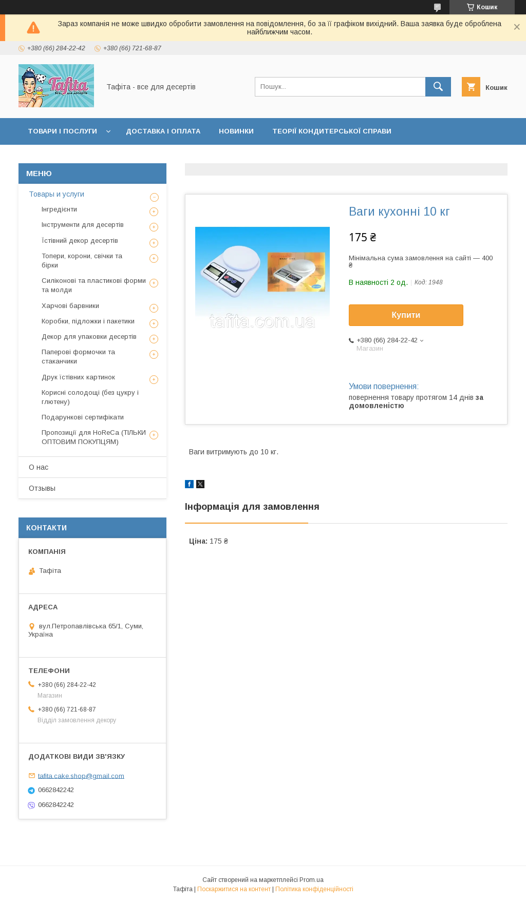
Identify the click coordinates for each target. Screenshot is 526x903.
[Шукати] (438, 87)
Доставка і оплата (163, 131)
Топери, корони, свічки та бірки (82, 260)
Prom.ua (311, 879)
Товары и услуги (56, 194)
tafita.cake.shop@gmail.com (81, 775)
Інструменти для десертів (83, 224)
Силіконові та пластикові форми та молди (94, 285)
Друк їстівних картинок (78, 377)
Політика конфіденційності (314, 889)
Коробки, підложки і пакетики (88, 321)
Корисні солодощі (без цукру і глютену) (90, 397)
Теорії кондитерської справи (331, 131)
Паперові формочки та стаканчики (78, 356)
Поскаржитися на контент (234, 889)
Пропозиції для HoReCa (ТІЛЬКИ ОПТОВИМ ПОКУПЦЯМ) (94, 437)
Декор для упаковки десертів (89, 336)
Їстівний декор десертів (80, 240)
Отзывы (42, 488)
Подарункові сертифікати (83, 417)
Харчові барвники (70, 306)
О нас (38, 467)
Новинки (236, 131)
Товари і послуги (62, 131)
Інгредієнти (59, 209)
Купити (406, 315)
